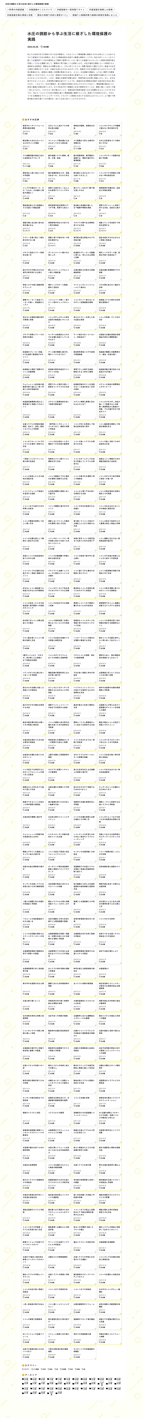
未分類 (46, 46)
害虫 (51, 1369)
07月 (94, 1379)
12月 (51, 1379)
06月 (102, 1379)
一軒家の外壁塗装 (15, 9)
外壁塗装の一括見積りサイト (71, 9)
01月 (43, 1379)
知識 (78, 1369)
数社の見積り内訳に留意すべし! (52, 15)
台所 (44, 1369)
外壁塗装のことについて (40, 9)
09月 (77, 1379)
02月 (35, 1379)
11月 (60, 1379)
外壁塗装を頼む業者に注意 (20, 15)
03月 (119, 1379)
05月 (26, 1379)
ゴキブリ (26, 1369)
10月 (68, 1379)
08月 (85, 1379)
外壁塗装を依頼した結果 (101, 9)
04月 (102, 1384)
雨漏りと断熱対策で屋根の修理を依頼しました (95, 15)
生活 (71, 1369)
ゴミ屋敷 (36, 1369)
